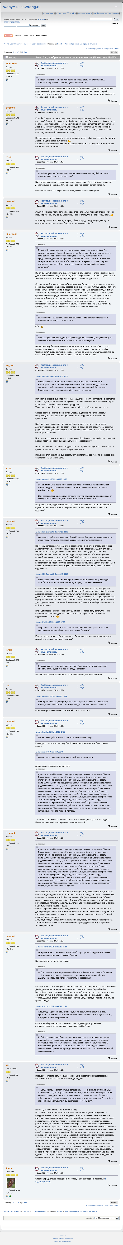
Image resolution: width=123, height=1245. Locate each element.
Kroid (9, 157)
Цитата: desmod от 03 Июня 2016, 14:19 (51, 479)
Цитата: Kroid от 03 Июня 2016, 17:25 (50, 622)
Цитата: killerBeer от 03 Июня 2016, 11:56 (52, 376)
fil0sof (59, 44)
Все (25, 52)
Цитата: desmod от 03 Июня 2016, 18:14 (51, 696)
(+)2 (82, 1065)
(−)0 (82, 66)
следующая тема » (111, 48)
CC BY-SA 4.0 (63, 1235)
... (16, 52)
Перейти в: (90, 1218)
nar (7, 685)
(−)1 (82, 203)
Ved (8, 1065)
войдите (41, 19)
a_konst (10, 833)
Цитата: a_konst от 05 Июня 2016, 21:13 (51, 947)
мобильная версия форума (106, 13)
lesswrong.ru (48, 13)
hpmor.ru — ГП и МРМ (66, 13)
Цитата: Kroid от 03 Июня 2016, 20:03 (50, 732)
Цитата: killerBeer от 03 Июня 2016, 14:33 (52, 532)
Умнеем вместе (85, 13)
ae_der (10, 365)
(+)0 (82, 63)
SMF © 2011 (61, 1238)
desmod (10, 107)
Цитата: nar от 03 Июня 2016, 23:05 (49, 752)
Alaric (9, 1168)
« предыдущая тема (94, 48)
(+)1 (82, 233)
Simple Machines (69, 1238)
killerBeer (11, 63)
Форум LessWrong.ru (22, 7)
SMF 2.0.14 (55, 1238)
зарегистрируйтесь (12, 22)
